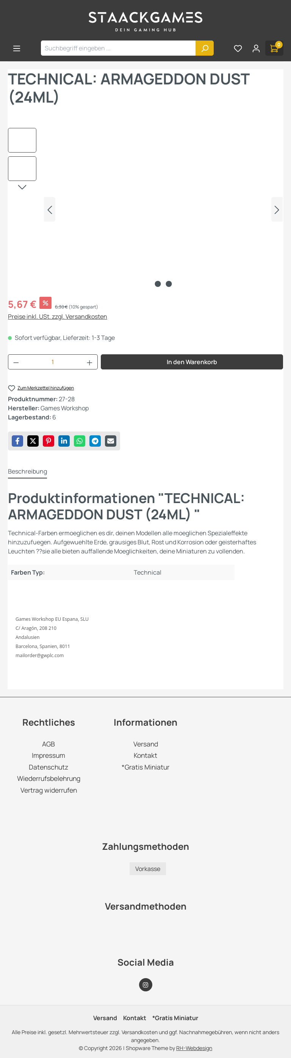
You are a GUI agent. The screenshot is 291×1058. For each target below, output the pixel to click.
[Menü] (17, 48)
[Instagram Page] (145, 984)
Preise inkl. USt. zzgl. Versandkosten (57, 316)
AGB (48, 743)
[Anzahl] (53, 361)
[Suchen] (205, 48)
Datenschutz (48, 766)
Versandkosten (140, 1032)
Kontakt (145, 755)
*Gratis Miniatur (145, 766)
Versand (145, 743)
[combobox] (118, 48)
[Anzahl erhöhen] (90, 361)
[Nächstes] (277, 209)
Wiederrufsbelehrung (48, 778)
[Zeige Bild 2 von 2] (169, 284)
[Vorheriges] (49, 209)
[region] (145, 209)
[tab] (27, 471)
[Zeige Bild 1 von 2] (158, 284)
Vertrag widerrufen (48, 790)
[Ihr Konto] (256, 48)
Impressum (48, 755)
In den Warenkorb (192, 362)
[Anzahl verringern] (16, 361)
